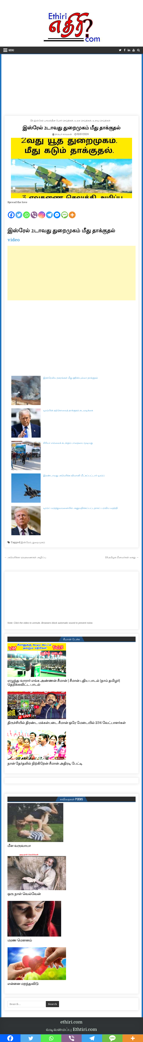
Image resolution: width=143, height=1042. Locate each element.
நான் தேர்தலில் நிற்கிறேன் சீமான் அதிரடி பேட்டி (44, 763)
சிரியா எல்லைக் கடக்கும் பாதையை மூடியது (68, 442)
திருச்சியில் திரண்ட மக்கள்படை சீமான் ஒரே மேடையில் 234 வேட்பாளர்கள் (66, 723)
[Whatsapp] (26, 211)
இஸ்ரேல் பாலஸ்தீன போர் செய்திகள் (53, 120)
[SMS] (64, 211)
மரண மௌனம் (19, 940)
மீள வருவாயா (19, 846)
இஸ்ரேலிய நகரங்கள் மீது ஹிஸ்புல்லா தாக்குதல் (70, 377)
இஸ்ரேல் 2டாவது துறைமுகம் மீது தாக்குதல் (71, 127)
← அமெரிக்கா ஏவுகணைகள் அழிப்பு (25, 557)
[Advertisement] (71, 83)
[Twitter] (18, 211)
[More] (72, 211)
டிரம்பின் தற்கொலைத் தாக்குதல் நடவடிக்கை (68, 410)
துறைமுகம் (38, 542)
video (13, 239)
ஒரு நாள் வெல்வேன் (24, 894)
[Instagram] (41, 211)
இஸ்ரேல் (26, 542)
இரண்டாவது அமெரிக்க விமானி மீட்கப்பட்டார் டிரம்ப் (74, 475)
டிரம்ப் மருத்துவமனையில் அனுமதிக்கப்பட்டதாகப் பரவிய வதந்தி (80, 508)
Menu (11, 50)
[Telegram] (49, 211)
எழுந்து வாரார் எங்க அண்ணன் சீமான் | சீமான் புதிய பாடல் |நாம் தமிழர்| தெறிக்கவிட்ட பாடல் (63, 682)
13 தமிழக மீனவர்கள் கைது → (122, 557)
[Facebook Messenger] (57, 211)
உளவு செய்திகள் (101, 120)
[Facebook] (11, 211)
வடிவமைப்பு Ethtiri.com (71, 1029)
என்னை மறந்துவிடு (22, 984)
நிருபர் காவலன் (63, 134)
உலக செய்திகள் (82, 120)
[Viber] (34, 211)
